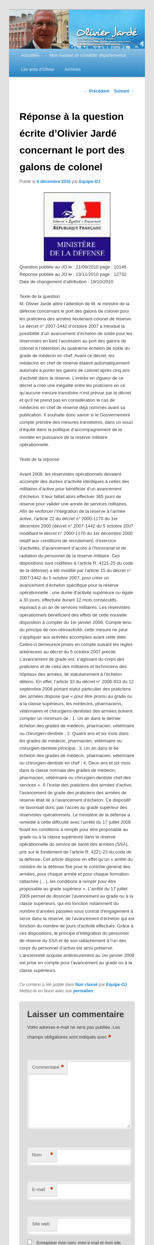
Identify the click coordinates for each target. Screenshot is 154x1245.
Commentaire (48, 1067)
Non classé (86, 984)
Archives (73, 69)
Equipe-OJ (89, 181)
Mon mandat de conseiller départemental (87, 55)
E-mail (42, 1190)
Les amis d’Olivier (37, 69)
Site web (41, 1223)
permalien (83, 990)
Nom (42, 1155)
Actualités (30, 55)
